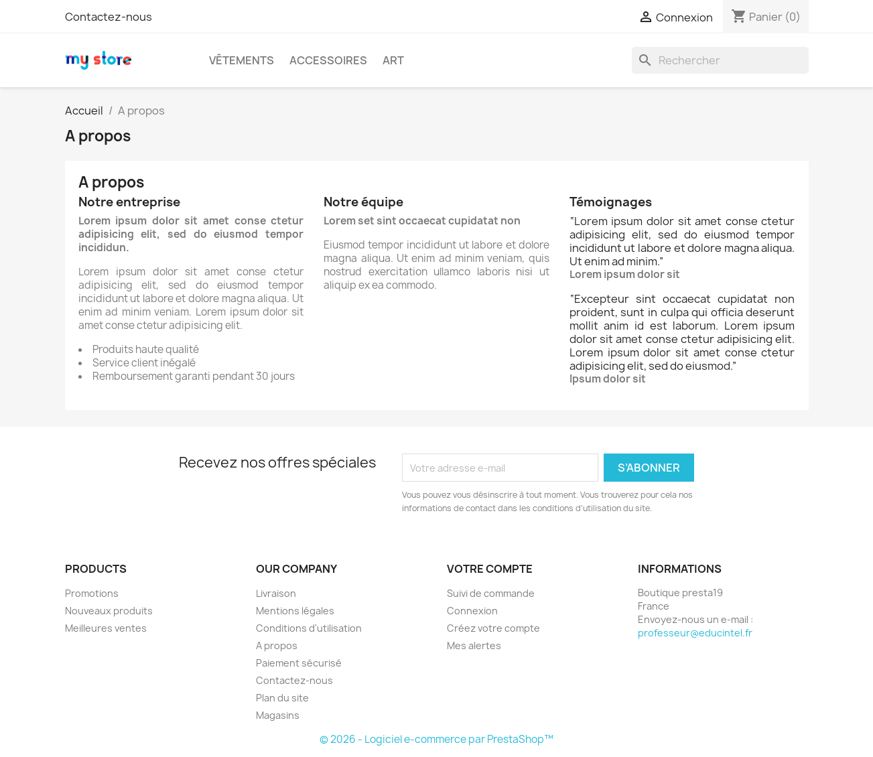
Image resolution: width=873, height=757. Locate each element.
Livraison (276, 593)
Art (393, 60)
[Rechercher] (720, 60)
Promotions (92, 593)
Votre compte (490, 568)
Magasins (277, 715)
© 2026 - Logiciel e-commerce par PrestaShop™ (436, 739)
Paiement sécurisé (299, 663)
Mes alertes (474, 645)
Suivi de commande (491, 593)
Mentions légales (295, 610)
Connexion (472, 610)
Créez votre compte (493, 628)
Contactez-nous (108, 16)
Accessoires (328, 60)
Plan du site (282, 697)
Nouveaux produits (109, 610)
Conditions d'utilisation (309, 628)
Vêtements (241, 60)
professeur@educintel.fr (695, 632)
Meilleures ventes (106, 628)
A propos (276, 645)
